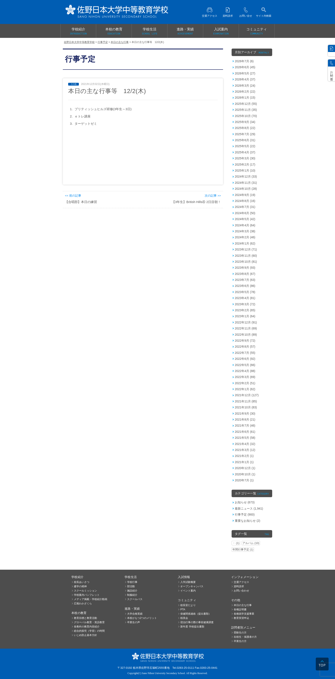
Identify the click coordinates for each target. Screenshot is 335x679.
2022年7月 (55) (245, 352)
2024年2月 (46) (245, 237)
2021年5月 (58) (245, 437)
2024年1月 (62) (245, 243)
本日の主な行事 (243, 605)
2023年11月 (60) (246, 255)
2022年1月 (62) (245, 389)
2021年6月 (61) (245, 431)
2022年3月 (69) (245, 377)
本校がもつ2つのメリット (142, 618)
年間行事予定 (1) (242, 549)
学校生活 (149, 31)
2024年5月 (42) (245, 219)
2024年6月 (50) (245, 213)
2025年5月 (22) (245, 146)
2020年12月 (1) (245, 468)
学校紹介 (78, 31)
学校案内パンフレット (87, 594)
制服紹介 (132, 594)
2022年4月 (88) (245, 371)
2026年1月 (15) (245, 97)
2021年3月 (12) (245, 450)
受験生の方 (240, 632)
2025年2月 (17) (245, 164)
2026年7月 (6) (244, 61)
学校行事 (132, 582)
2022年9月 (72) (245, 340)
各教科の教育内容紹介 (87, 626)
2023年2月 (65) (245, 310)
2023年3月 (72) (245, 304)
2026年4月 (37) (245, 79)
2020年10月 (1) (245, 474)
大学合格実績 (135, 613)
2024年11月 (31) (246, 182)
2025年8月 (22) (245, 128)
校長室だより (188, 605)
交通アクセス (241, 582)
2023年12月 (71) (246, 249)
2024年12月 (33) (246, 176)
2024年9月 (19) (245, 195)
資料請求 (239, 586)
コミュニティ (256, 31)
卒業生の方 (240, 641)
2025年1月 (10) (245, 170)
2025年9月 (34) (245, 122)
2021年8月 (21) (245, 419)
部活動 (131, 586)
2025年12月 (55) (246, 103)
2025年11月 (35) (246, 109)
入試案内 (221, 31)
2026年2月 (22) (245, 91)
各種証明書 (240, 609)
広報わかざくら (83, 603)
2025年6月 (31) (245, 140)
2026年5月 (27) (245, 73)
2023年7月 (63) (245, 280)
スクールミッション (85, 590)
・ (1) (235, 543)
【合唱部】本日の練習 (81, 202)
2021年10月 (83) (246, 407)
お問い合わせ (241, 590)
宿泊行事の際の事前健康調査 (197, 622)
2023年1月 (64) (245, 316)
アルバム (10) (250, 543)
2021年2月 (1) (244, 456)
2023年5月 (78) (245, 292)
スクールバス (135, 599)
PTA (182, 609)
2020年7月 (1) (244, 480)
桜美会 (184, 618)
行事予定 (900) (245, 514)
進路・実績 (185, 31)
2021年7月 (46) (245, 425)
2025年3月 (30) (245, 158)
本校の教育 (114, 31)
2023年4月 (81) (245, 298)
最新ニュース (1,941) (249, 508)
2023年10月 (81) (246, 261)
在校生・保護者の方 (245, 636)
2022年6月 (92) (245, 358)
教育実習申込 (241, 618)
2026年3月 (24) (245, 85)
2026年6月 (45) (245, 67)
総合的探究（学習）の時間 (89, 630)
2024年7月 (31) (245, 207)
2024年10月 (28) (246, 188)
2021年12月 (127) (247, 395)
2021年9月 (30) (245, 413)
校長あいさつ (81, 582)
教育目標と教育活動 (85, 618)
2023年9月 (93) (245, 267)
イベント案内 (188, 590)
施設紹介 (132, 590)
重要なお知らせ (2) (247, 520)
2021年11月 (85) (246, 401)
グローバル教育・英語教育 (89, 622)
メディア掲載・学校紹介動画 (90, 599)
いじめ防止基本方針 (85, 635)
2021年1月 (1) (244, 462)
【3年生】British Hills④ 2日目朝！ (196, 202)
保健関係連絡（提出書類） (195, 613)
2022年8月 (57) (245, 346)
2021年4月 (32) (245, 444)
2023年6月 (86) (245, 286)
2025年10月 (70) (246, 116)
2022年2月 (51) (245, 383)
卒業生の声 (133, 622)
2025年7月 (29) (245, 134)
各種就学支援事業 (244, 613)
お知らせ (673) (245, 502)
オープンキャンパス (191, 586)
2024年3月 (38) (245, 231)
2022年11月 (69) (246, 328)
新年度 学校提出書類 (192, 626)
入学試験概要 (188, 582)
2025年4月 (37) (245, 152)
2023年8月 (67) (245, 274)
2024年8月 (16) (245, 201)
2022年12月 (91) (246, 322)
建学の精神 (80, 586)
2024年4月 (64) (245, 225)
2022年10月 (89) (246, 334)
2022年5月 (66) (245, 365)
